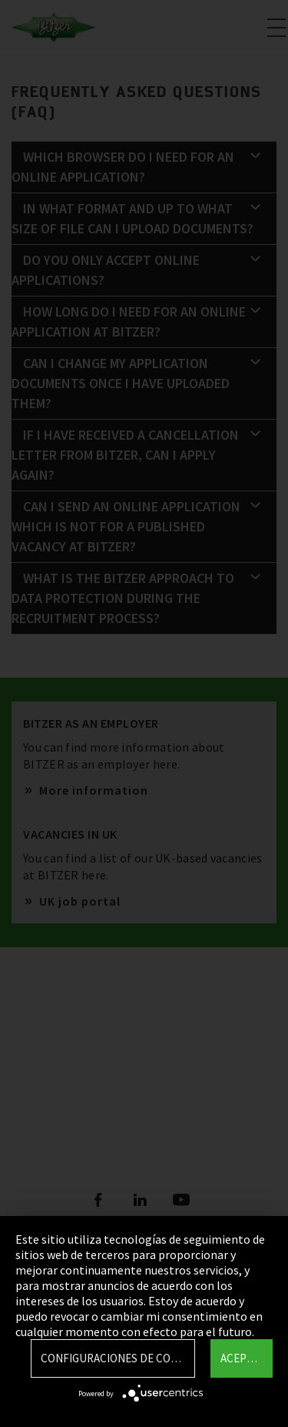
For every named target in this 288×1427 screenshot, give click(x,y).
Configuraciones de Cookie (117, 1358)
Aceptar (243, 1358)
